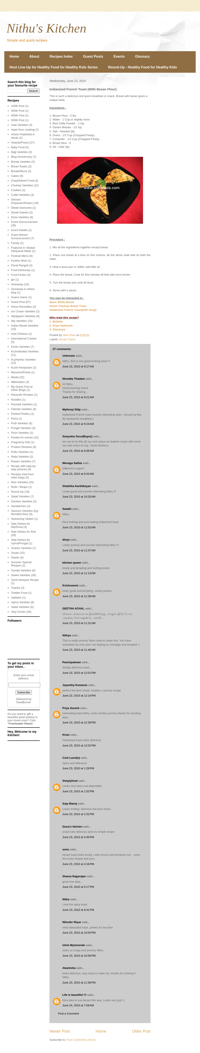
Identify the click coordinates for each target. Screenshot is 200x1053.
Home (14, 56)
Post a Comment (68, 1013)
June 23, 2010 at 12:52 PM (78, 745)
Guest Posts (93, 56)
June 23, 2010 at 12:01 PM (78, 672)
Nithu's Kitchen (46, 28)
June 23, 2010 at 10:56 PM (78, 955)
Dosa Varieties (20, 217)
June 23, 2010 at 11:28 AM (78, 596)
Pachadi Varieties (21, 404)
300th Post (17, 110)
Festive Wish (19, 260)
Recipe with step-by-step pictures (23, 467)
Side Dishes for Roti (23, 531)
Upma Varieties (20, 602)
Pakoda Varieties (21, 409)
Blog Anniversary (21, 156)
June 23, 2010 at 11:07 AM (78, 550)
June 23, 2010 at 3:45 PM (78, 837)
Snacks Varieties (21, 548)
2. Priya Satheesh (61, 325)
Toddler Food (19, 592)
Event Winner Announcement (20, 236)
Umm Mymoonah (73, 945)
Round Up (17, 491)
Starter (15, 557)
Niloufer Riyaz (71, 922)
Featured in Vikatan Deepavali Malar (23, 249)
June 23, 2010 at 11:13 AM (78, 573)
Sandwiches (18, 506)
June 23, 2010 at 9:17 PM (78, 886)
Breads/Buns (19, 171)
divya (65, 539)
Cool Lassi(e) (71, 757)
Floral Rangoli (19, 265)
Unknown (68, 355)
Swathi (66, 508)
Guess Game (19, 297)
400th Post (17, 115)
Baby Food (18, 147)
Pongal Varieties (21, 428)
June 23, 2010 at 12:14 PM (78, 695)
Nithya (66, 635)
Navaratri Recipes (22, 394)
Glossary (142, 56)
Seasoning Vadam (22, 518)
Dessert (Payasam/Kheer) (22, 201)
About (34, 56)
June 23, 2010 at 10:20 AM (78, 496)
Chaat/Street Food (22, 180)
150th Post (17, 106)
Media (14, 377)
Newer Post (59, 1031)
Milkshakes (18, 382)
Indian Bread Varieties (24, 325)
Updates (16, 597)
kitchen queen (71, 562)
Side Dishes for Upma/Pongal (20, 541)
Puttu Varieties (20, 451)
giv (13, 279)
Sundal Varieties (21, 570)
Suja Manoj (69, 803)
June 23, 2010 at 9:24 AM (78, 424)
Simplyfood (70, 780)
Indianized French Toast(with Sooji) (72, 309)
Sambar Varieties (21, 501)
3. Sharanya (57, 329)
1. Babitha (56, 321)
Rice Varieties (19, 482)
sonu (65, 849)
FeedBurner (23, 702)
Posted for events (22, 437)
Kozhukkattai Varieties (24, 351)
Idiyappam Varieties (23, 316)
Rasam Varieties (21, 461)
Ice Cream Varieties (23, 311)
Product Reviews (21, 447)
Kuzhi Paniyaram (21, 367)
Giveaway (17, 284)
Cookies (16, 190)
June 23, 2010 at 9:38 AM (78, 450)
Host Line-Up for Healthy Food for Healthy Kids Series (53, 67)
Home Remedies (21, 306)
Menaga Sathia (72, 463)
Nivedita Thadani (73, 378)
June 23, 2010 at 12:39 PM (78, 722)
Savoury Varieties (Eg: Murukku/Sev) (24, 512)
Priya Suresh (71, 708)
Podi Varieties (19, 423)
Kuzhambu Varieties (23, 359)
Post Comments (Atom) (81, 1039)
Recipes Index (61, 56)
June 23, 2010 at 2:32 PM (78, 814)
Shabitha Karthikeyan (76, 486)
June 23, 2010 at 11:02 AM (78, 527)
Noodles (16, 399)
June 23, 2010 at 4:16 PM (78, 864)
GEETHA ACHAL (73, 608)
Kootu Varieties (20, 346)
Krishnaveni (70, 585)
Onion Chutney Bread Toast (67, 306)
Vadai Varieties (20, 607)
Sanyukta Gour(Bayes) (77, 436)
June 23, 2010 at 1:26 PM (78, 768)
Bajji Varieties (19, 152)
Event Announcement (24, 222)
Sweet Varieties (20, 575)
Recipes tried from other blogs (22, 476)
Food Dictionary (21, 270)
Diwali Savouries (21, 207)
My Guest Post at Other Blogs (21, 388)
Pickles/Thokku (20, 413)
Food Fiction (18, 274)
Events (119, 56)
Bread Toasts (67, 339)
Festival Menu (19, 255)
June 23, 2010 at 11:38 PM (78, 982)
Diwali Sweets (19, 212)
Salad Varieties (20, 496)
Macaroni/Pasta (20, 372)
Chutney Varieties (22, 185)
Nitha (65, 899)
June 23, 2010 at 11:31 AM (78, 623)
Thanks (15, 587)
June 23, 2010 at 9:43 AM (78, 473)
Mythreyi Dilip (71, 409)
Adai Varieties (19, 124)
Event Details (19, 230)
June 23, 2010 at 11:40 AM (78, 649)
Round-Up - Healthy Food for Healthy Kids (142, 67)
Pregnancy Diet (20, 442)
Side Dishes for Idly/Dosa (20, 525)
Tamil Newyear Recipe (25, 579)
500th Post (17, 120)
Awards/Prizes (20, 142)
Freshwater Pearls (21, 723)
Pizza (14, 418)
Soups (15, 552)
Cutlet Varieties (20, 194)
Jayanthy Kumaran (74, 685)
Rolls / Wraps (19, 487)
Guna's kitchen (72, 826)
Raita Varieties (20, 456)
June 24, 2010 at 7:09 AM (78, 1005)
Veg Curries (18, 611)
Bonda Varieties (21, 161)
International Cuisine (24, 338)
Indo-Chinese (19, 333)
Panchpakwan (71, 662)
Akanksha (68, 968)
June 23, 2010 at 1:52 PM (78, 791)
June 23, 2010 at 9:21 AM (78, 397)
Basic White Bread (61, 302)
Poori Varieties (20, 432)
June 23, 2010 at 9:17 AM (78, 366)
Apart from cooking (22, 129)
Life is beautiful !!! (74, 994)
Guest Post (18, 302)
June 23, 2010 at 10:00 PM (78, 932)
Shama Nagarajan (74, 876)
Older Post (141, 1031)
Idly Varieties (19, 320)
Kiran (65, 734)
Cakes (15, 175)
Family (15, 243)
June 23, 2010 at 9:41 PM (78, 909)
